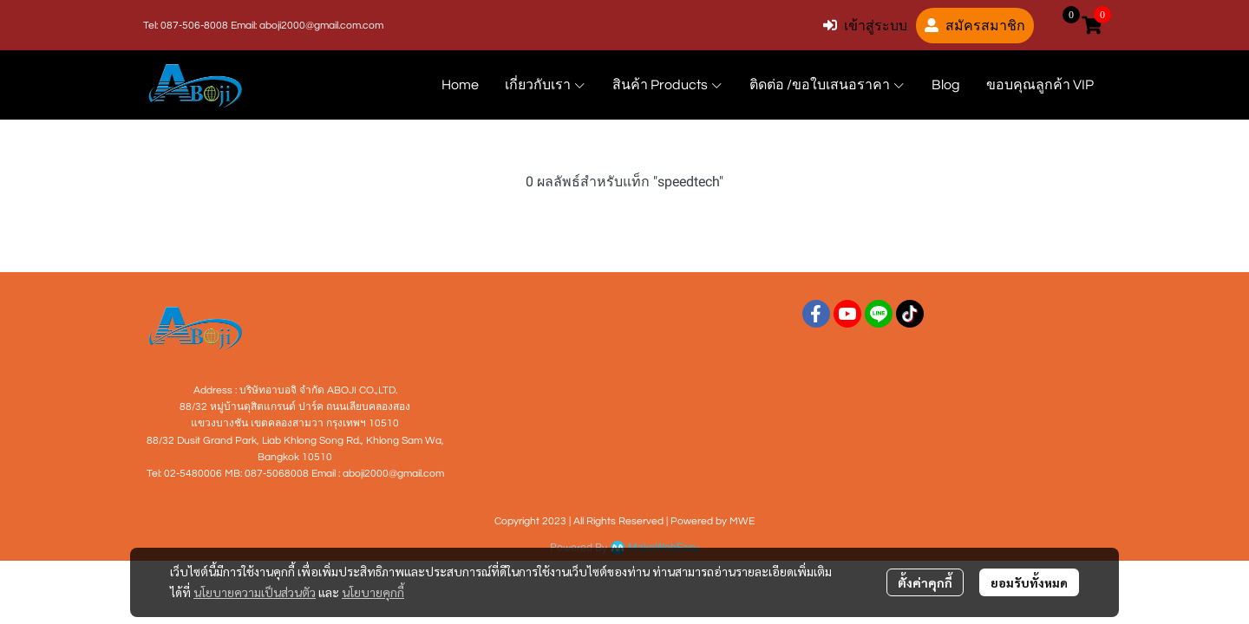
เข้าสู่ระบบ (865, 26)
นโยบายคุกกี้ (373, 592)
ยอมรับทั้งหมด (1029, 582)
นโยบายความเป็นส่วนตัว (254, 592)
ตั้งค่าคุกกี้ (925, 582)
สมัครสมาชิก (975, 26)
